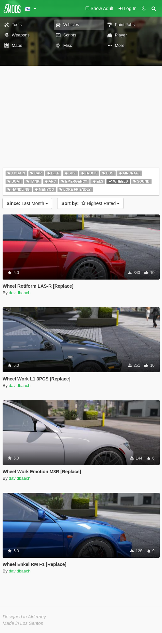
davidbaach (20, 292)
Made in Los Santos (23, 623)
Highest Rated (90, 203)
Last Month (27, 203)
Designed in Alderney (24, 616)
